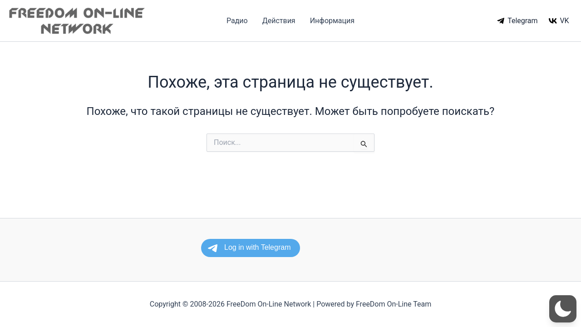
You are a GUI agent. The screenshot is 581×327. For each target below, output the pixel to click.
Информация (332, 20)
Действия (278, 20)
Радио (237, 20)
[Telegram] (517, 21)
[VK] (559, 21)
